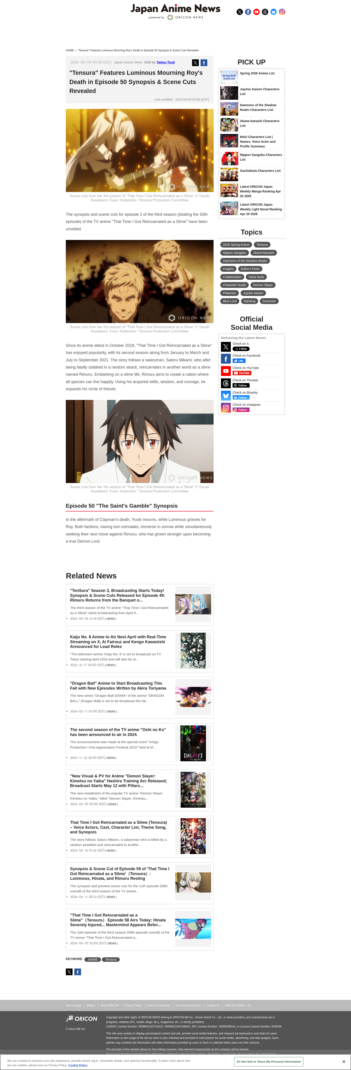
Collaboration (232, 277)
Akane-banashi (263, 253)
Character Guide (234, 285)
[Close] (344, 1062)
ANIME (93, 959)
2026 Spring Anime (236, 244)
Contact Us (213, 1005)
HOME (70, 50)
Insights (228, 269)
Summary (269, 301)
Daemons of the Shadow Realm (245, 261)
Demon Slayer (263, 285)
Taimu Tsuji (166, 62)
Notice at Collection (158, 1005)
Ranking (249, 301)
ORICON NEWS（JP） (239, 1005)
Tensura (110, 959)
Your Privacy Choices (188, 1005)
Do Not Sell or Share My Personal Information (269, 1061)
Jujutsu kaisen (253, 293)
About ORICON (109, 1005)
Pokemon (229, 293)
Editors (91, 1005)
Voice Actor (256, 277)
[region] (175, 1062)
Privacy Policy (132, 1005)
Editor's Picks (250, 269)
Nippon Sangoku (234, 253)
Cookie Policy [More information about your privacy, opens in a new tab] (78, 1065)
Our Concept (73, 1005)
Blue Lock (230, 301)
